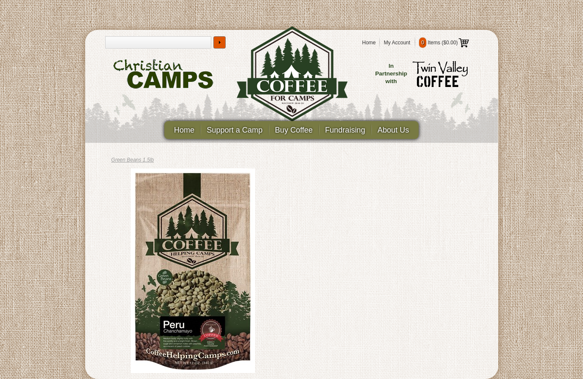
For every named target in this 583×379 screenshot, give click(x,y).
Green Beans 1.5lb (132, 160)
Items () (444, 43)
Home (369, 43)
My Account (397, 43)
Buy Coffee (294, 130)
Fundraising (345, 130)
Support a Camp (235, 130)
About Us (393, 130)
